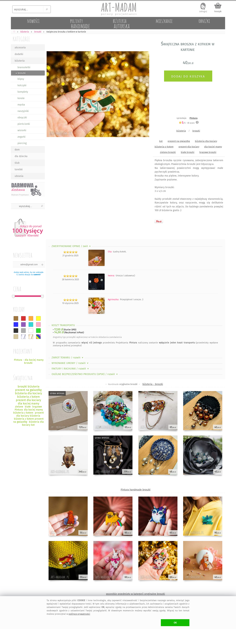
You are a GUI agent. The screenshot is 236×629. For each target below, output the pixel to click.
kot (161, 141)
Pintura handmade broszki (135, 489)
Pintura (193, 118)
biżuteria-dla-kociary (206, 141)
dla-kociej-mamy (213, 146)
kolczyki (21, 85)
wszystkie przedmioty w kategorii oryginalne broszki (135, 593)
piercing (22, 143)
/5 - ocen (187, 122)
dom (17, 149)
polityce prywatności (79, 614)
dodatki (19, 54)
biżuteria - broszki (152, 384)
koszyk (218, 11)
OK (175, 622)
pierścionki (23, 123)
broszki (196, 130)
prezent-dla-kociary (189, 146)
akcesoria (20, 47)
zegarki (21, 136)
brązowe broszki (207, 152)
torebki (19, 169)
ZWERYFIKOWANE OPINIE (71, 246)
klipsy (20, 78)
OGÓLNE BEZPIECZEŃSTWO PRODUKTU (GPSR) (85, 374)
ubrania (19, 176)
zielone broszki (168, 152)
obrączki (22, 117)
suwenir (36, 274)
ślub (17, 162)
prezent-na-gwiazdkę (179, 141)
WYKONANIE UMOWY (70, 363)
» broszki (21, 73)
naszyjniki (23, 111)
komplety (22, 91)
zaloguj (203, 11)
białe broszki (187, 152)
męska (21, 104)
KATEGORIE (21, 39)
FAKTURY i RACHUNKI (70, 368)
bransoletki (23, 67)
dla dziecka (21, 156)
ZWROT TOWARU (68, 357)
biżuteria (20, 60)
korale (21, 98)
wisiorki (21, 130)
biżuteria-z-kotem (164, 146)
